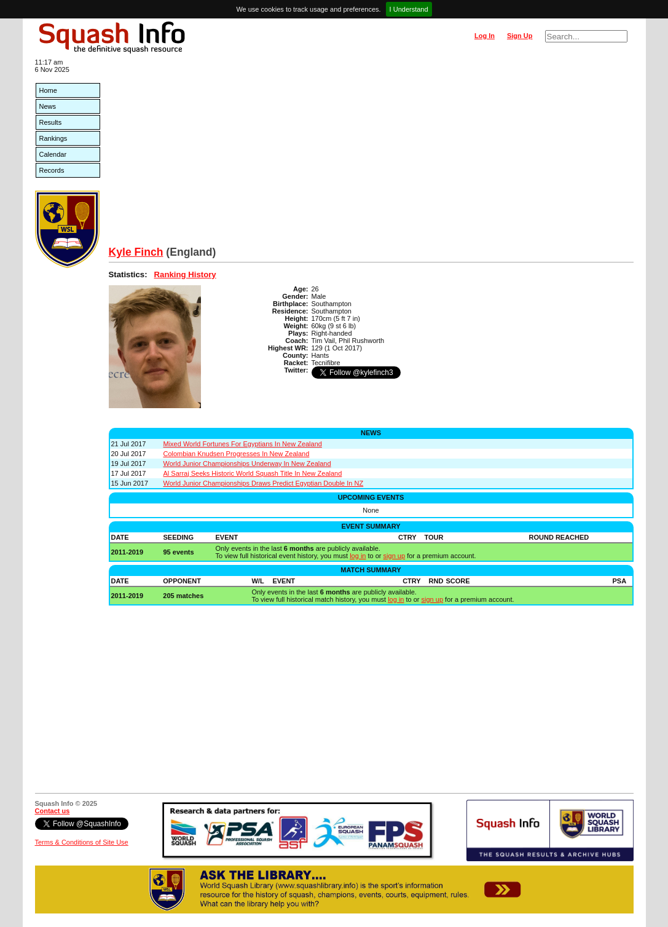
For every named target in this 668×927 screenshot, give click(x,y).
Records (52, 170)
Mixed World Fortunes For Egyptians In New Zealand (242, 444)
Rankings (53, 138)
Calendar (53, 154)
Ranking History (185, 274)
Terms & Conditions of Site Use (81, 842)
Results (50, 122)
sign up (394, 555)
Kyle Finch (136, 252)
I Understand (409, 9)
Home (48, 90)
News (48, 106)
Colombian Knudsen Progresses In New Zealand (236, 453)
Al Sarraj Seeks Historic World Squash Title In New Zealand (252, 473)
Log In (484, 35)
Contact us (52, 811)
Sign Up (520, 35)
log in (358, 555)
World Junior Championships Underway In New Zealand (247, 463)
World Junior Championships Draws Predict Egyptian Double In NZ (263, 483)
